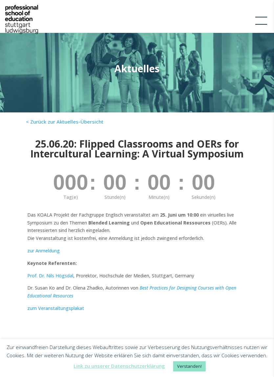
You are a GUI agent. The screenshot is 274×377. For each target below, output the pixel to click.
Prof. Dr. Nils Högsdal (50, 275)
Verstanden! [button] (189, 366)
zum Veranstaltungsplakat (55, 308)
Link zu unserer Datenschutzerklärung (119, 366)
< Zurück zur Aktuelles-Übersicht (64, 121)
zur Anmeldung (43, 250)
